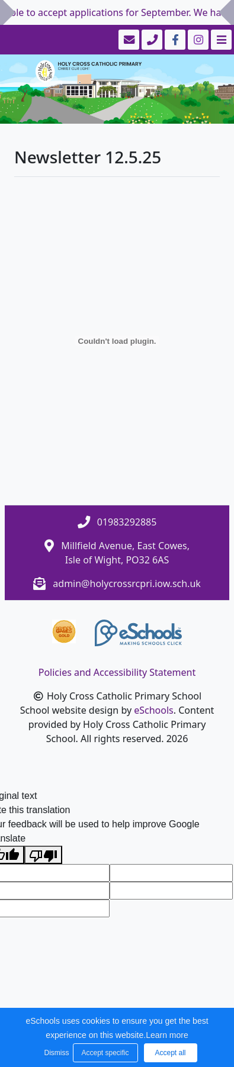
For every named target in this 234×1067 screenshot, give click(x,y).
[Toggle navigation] (220, 40)
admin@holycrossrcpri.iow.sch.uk (127, 583)
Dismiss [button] (55, 1053)
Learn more (167, 1035)
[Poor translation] (43, 855)
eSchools (154, 710)
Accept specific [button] (105, 1053)
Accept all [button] (170, 1053)
